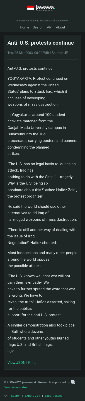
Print (32, 362)
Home (24, 27)
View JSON (16, 362)
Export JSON (53, 395)
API (49, 27)
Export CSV (32, 395)
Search (38, 27)
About (60, 27)
